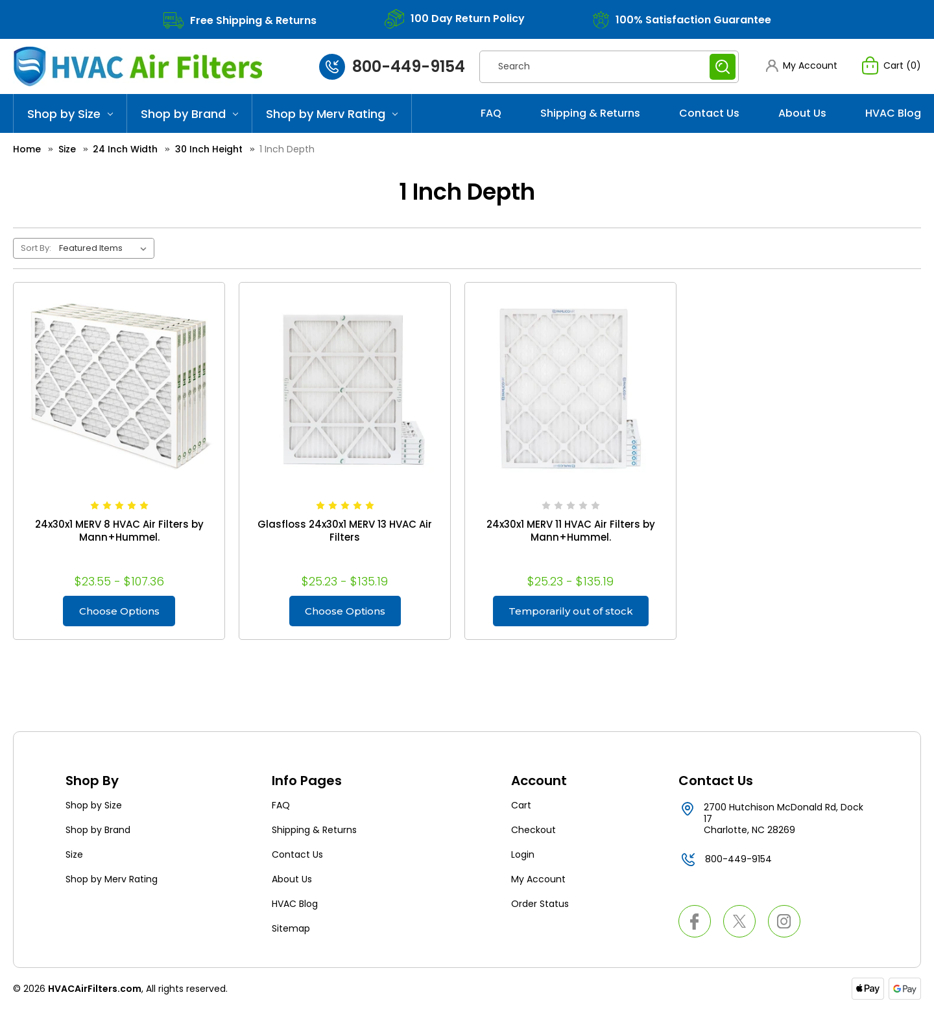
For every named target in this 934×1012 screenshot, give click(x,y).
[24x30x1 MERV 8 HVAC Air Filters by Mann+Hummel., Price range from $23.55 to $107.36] (119, 388)
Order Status (540, 905)
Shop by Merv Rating (332, 114)
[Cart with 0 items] (891, 65)
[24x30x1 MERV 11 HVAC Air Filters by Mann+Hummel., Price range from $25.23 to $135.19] (570, 388)
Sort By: (36, 248)
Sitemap (291, 930)
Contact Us (709, 113)
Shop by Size (70, 114)
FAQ (491, 113)
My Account (538, 881)
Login (522, 856)
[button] (801, 66)
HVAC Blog (893, 113)
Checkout (533, 831)
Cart (521, 807)
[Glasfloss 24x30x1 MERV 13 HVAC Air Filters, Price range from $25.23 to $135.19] (344, 388)
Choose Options (119, 612)
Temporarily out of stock (571, 612)
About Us (802, 113)
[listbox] (105, 248)
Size (74, 856)
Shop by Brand (189, 114)
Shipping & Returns (590, 113)
